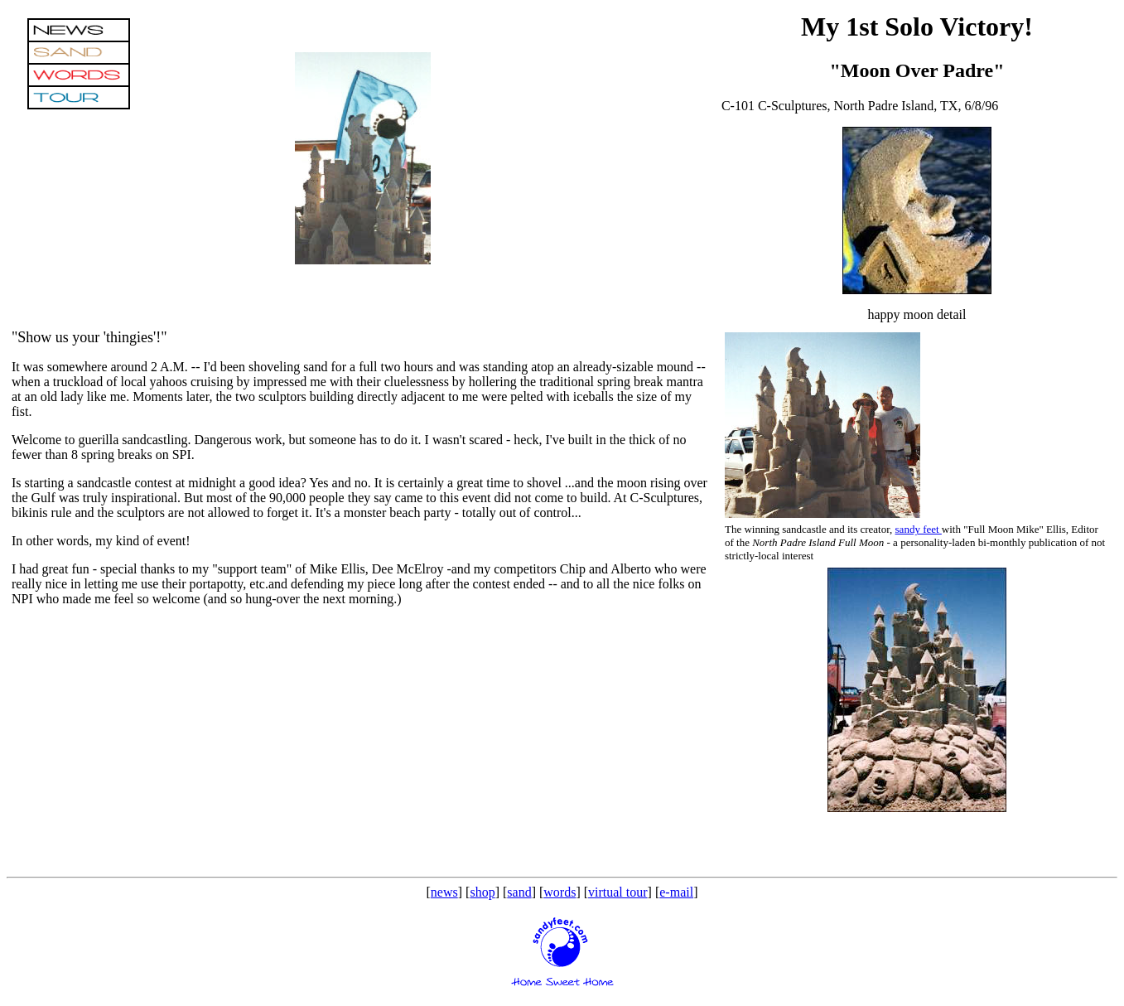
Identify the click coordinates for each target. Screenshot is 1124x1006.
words (559, 892)
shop (482, 892)
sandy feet (918, 529)
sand (519, 892)
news (444, 892)
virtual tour (618, 892)
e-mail (676, 892)
